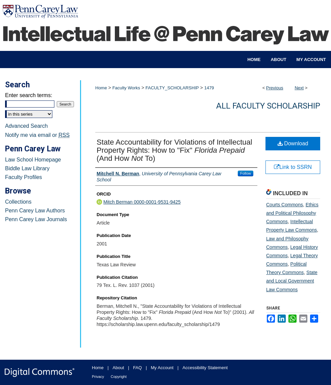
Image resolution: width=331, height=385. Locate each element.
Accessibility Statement (205, 367)
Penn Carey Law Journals (36, 219)
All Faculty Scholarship (268, 106)
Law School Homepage (33, 159)
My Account (162, 367)
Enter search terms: (28, 95)
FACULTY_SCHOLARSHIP (172, 87)
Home (101, 87)
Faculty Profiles (23, 177)
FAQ (137, 367)
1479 (209, 87)
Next (299, 87)
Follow (245, 173)
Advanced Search (26, 126)
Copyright (119, 377)
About (118, 367)
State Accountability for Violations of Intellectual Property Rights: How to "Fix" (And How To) (174, 150)
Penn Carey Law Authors (35, 210)
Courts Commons (284, 204)
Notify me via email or (37, 135)
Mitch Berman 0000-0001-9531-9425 (142, 202)
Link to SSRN (293, 167)
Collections (18, 202)
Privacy (98, 377)
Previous (274, 87)
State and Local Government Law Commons (291, 281)
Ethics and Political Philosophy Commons (292, 213)
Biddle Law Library (27, 168)
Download (293, 143)
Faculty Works (126, 87)
